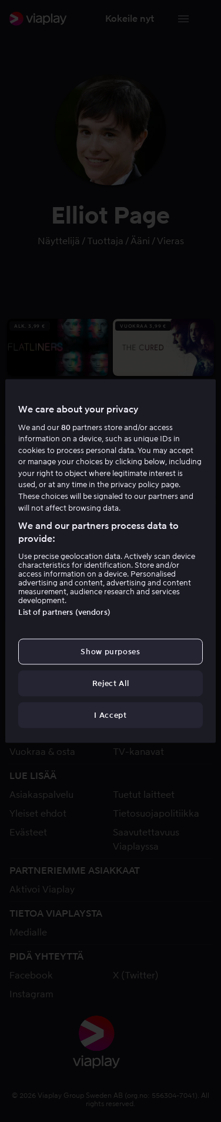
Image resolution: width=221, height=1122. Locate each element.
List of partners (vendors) (64, 611)
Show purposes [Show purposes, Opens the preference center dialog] (110, 651)
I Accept (110, 715)
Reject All (110, 683)
